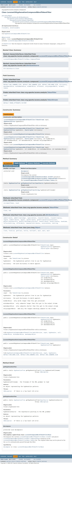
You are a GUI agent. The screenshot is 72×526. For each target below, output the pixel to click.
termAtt (61, 86)
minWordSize (31, 86)
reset (17, 203)
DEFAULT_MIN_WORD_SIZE (50, 84)
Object (37, 227)
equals (23, 219)
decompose (24, 171)
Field (13, 7)
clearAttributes (43, 218)
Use (20, 2)
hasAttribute (43, 221)
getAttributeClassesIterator (47, 219)
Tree (23, 2)
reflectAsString (9, 223)
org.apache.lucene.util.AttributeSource (16, 17)
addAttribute (7, 218)
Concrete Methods (48, 163)
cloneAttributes (56, 218)
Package (9, 2)
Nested (8, 7)
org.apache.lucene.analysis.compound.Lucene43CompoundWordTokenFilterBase (37, 21)
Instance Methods (33, 163)
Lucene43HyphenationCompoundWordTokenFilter (19, 119)
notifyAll (33, 230)
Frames (21, 5)
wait (39, 230)
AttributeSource (32, 65)
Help (35, 2)
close (5, 210)
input (5, 95)
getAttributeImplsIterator (28, 221)
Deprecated (29, 2)
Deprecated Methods (11, 165)
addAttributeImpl (20, 218)
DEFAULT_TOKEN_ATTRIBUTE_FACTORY (15, 103)
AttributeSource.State (11, 68)
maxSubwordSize (8, 86)
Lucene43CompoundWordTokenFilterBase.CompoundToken (21, 59)
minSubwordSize (20, 86)
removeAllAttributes (33, 223)
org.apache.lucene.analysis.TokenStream (19, 18)
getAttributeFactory (10, 221)
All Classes (37, 5)
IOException (44, 372)
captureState (31, 218)
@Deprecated (6, 37)
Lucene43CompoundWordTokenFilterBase (21, 40)
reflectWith (20, 223)
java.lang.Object (7, 15)
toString (55, 223)
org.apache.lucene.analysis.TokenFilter (22, 20)
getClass (19, 230)
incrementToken (8, 203)
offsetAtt (40, 86)
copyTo (5, 219)
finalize (12, 230)
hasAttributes (55, 221)
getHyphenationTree (27, 183)
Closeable (5, 28)
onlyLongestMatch (51, 86)
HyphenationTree (9, 121)
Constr (18, 7)
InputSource (39, 183)
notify (26, 230)
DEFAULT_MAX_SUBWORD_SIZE (12, 84)
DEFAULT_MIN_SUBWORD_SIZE (32, 84)
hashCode (64, 221)
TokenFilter (51, 92)
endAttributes (14, 219)
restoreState (46, 223)
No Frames (27, 5)
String (37, 190)
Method (23, 7)
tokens (5, 88)
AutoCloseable (15, 28)
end (10, 210)
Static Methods (20, 163)
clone (5, 230)
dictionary (63, 84)
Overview (3, 2)
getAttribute (31, 219)
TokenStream (52, 100)
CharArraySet (29, 130)
